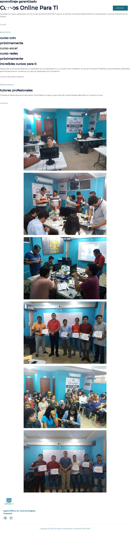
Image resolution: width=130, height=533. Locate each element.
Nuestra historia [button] (6, 85)
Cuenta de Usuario (86, 8)
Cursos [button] (3, 25)
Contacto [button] (4, 103)
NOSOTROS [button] (5, 32)
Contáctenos (103, 8)
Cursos (72, 8)
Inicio (63, 8)
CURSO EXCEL (8, 48)
